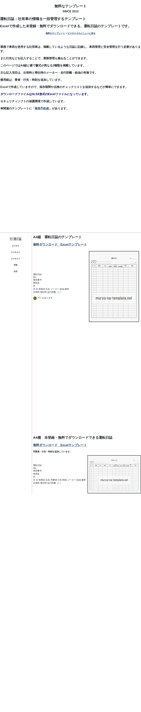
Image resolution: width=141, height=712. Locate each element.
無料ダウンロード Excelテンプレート (60, 244)
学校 (15, 265)
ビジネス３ (15, 259)
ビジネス (15, 246)
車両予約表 (42, 108)
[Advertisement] (70, 143)
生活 (15, 271)
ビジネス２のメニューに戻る (81, 33)
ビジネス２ (15, 252)
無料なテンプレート (70, 6)
